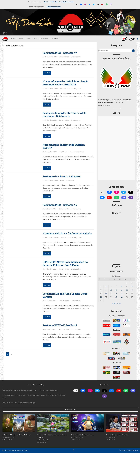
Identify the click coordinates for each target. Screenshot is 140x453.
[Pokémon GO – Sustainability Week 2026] (18, 423)
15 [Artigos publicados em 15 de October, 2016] (127, 290)
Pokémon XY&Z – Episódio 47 (60, 52)
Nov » (119, 303)
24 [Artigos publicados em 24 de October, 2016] (101, 297)
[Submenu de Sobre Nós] (54, 38)
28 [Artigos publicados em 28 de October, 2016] (121, 297)
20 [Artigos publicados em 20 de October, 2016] (116, 293)
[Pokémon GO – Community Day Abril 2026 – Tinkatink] (53, 423)
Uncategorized (76, 57)
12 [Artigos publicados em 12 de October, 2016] (111, 290)
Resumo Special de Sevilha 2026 (117, 435)
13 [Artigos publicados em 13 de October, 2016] (116, 290)
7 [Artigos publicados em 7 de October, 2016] (121, 286)
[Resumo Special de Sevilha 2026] (122, 423)
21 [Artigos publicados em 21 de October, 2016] (121, 293)
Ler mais (47, 73)
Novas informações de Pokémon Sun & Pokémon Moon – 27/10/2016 (65, 83)
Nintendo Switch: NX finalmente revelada (67, 233)
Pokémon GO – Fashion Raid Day (82, 435)
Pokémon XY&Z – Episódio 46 (60, 205)
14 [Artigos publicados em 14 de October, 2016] (121, 290)
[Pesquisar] (133, 50)
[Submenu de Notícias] (14, 38)
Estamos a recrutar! (54, 7)
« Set (114, 303)
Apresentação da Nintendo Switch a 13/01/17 (64, 146)
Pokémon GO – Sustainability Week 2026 (58, 2)
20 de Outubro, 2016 (50, 237)
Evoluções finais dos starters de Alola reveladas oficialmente (64, 115)
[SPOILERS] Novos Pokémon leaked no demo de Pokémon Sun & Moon (65, 264)
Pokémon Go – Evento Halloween (62, 176)
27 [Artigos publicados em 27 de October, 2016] (116, 297)
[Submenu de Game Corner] (44, 38)
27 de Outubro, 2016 (50, 88)
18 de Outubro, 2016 (50, 269)
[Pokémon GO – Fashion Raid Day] (87, 423)
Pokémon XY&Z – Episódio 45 (60, 325)
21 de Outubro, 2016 (49, 209)
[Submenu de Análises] (21, 38)
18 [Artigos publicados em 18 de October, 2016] (106, 293)
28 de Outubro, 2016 (50, 57)
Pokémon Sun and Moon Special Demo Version (65, 295)
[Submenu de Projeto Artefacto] (32, 38)
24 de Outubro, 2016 (50, 180)
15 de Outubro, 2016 (49, 329)
